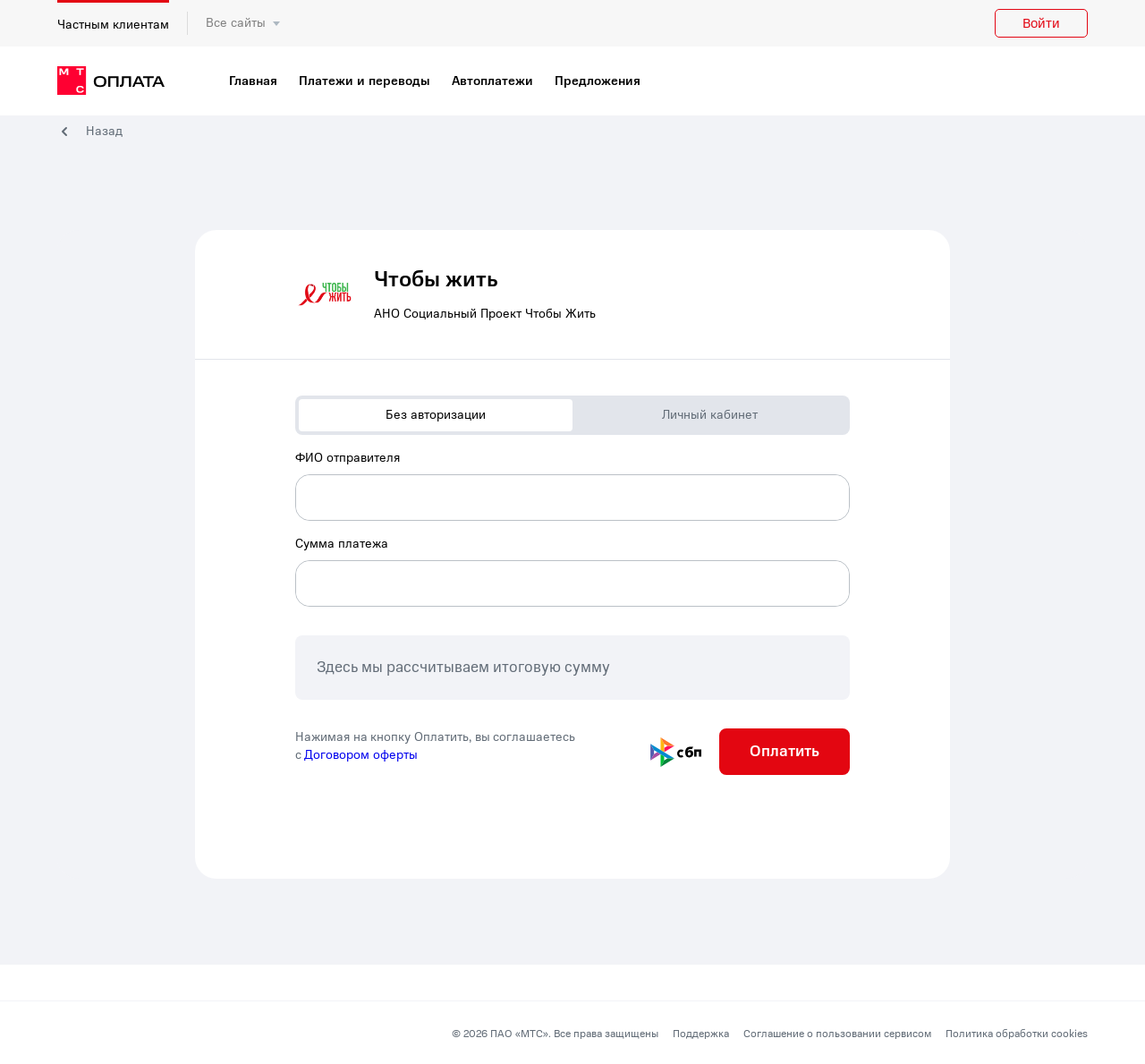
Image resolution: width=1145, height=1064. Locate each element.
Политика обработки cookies (1017, 1033)
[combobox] (572, 485)
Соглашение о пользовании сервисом (837, 1033)
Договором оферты (361, 754)
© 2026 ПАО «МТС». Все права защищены (555, 1033)
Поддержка (701, 1033)
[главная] (111, 81)
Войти (1041, 23)
